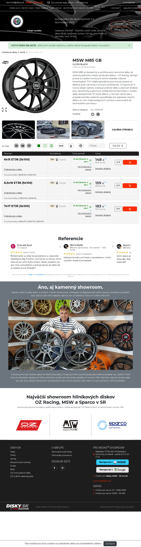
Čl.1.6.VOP (62, 159)
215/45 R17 (22, 221)
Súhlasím (110, 543)
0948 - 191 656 (118, 493)
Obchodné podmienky (62, 452)
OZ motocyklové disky (20, 473)
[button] (103, 168)
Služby (13, 466)
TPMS (13, 455)
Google (30, 274)
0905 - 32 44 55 (120, 476)
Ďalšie (118, 146)
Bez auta (121, 29)
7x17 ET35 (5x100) (17, 206)
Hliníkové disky (9, 52)
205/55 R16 (32, 198)
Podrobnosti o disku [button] (13, 169)
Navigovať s (112, 469)
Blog (12, 469)
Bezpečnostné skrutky (20, 462)
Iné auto (121, 23)
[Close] (129, 45)
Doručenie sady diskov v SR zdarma (67, 2)
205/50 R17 (31, 221)
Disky (12, 452)
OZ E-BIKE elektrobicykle (21, 476)
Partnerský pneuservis (62, 455)
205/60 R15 (31, 175)
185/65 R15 (22, 175)
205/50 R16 (22, 198)
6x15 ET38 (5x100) (17, 159)
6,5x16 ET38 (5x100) (18, 182)
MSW (22, 52)
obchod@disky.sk (15, 2)
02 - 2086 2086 (119, 490)
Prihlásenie (129, 2)
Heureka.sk (40, 274)
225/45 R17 (40, 221)
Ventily (13, 459)
